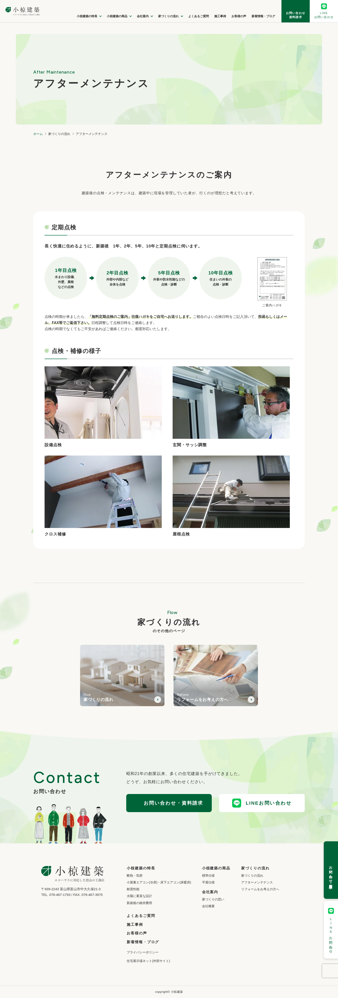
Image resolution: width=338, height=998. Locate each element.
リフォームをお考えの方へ (260, 889)
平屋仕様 (208, 882)
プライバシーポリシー (142, 952)
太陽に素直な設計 (139, 896)
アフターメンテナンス (257, 882)
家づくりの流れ (252, 875)
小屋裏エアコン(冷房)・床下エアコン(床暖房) (159, 882)
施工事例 (135, 924)
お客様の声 (137, 933)
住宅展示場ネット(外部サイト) (148, 961)
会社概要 (208, 906)
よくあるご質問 (141, 916)
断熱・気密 (135, 875)
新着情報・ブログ (143, 942)
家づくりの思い (213, 899)
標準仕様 (208, 875)
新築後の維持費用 (139, 903)
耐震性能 (133, 889)
